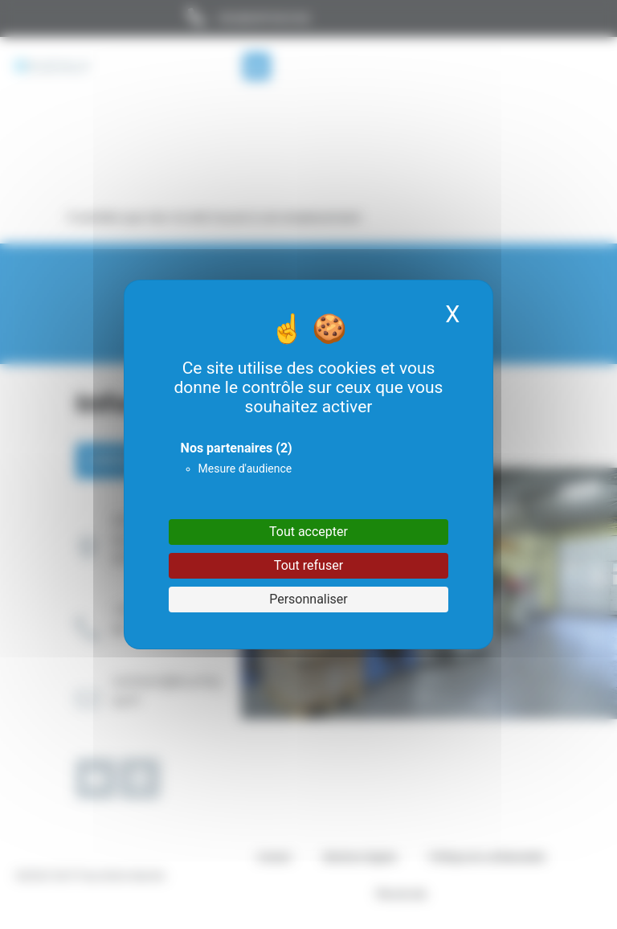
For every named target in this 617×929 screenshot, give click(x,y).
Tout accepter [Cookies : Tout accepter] (308, 531)
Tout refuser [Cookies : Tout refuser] (308, 565)
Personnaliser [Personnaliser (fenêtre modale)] (308, 599)
